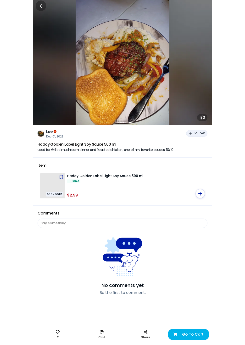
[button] (200, 193)
